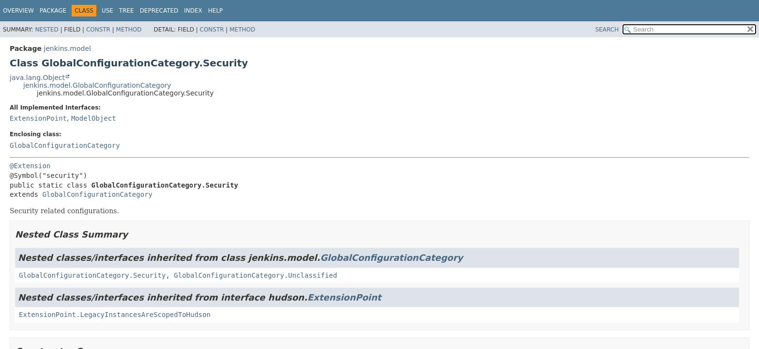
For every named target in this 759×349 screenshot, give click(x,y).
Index (193, 10)
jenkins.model (67, 48)
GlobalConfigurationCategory (65, 145)
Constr (98, 29)
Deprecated (159, 10)
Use (107, 10)
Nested (46, 29)
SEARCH (607, 29)
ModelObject (93, 118)
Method (129, 29)
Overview (18, 10)
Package (53, 10)
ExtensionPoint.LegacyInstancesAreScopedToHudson (115, 314)
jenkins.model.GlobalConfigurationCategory (97, 85)
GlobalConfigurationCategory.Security (92, 275)
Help (215, 10)
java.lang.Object (37, 77)
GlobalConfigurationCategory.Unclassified (255, 275)
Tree (126, 10)
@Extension (30, 166)
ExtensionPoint (38, 118)
